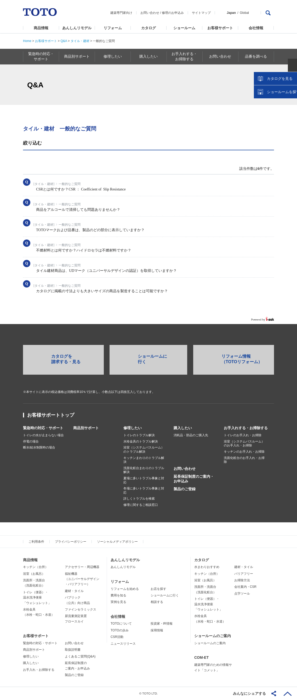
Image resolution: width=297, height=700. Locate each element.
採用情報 (157, 630)
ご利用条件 (36, 541)
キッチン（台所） (35, 567)
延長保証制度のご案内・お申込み (194, 478)
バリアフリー (243, 574)
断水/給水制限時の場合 (39, 447)
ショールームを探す (279, 111)
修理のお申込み (173, 13)
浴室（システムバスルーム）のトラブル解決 (143, 449)
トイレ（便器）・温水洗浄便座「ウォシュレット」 (37, 597)
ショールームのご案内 (212, 636)
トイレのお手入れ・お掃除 (242, 435)
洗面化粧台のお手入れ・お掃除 (244, 460)
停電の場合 (31, 441)
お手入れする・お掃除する (246, 428)
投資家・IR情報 (162, 623)
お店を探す (158, 589)
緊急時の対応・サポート (43, 428)
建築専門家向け (121, 13)
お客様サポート (220, 28)
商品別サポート (86, 428)
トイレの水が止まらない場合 (43, 435)
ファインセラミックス (80, 609)
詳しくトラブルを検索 (139, 498)
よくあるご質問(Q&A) (80, 656)
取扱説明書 (73, 649)
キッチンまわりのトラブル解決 (143, 460)
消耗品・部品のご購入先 (191, 435)
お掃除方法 (242, 580)
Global (244, 13)
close (290, 84)
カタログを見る (276, 98)
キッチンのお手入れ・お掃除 (244, 451)
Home (27, 41)
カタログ (148, 28)
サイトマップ (201, 13)
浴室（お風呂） (34, 574)
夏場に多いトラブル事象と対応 (143, 480)
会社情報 (256, 28)
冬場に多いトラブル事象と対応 (143, 490)
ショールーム (184, 28)
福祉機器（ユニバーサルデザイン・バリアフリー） (82, 579)
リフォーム (113, 28)
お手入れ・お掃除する (38, 670)
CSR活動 (117, 637)
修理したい (132, 428)
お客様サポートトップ (50, 415)
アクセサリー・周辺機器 (82, 567)
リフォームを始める (125, 589)
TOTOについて (121, 623)
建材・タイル (74, 591)
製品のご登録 (185, 489)
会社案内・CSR (245, 587)
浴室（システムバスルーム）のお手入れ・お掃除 (244, 443)
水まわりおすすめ (206, 567)
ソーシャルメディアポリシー (117, 541)
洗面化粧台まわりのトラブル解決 (143, 470)
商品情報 (41, 28)
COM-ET (201, 657)
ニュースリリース (123, 643)
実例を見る (118, 602)
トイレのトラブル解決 (139, 435)
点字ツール (242, 593)
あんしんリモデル (77, 28)
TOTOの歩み (120, 630)
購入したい (183, 428)
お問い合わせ (149, 13)
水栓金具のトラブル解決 (140, 441)
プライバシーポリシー (70, 541)
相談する (157, 602)
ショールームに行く (165, 595)
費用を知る (118, 595)
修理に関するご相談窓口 (140, 505)
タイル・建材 (80, 41)
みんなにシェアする (249, 693)
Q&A (63, 41)
